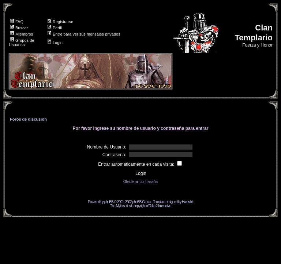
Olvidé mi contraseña (140, 182)
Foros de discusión (28, 119)
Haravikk (187, 202)
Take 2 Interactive (160, 206)
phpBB (108, 202)
